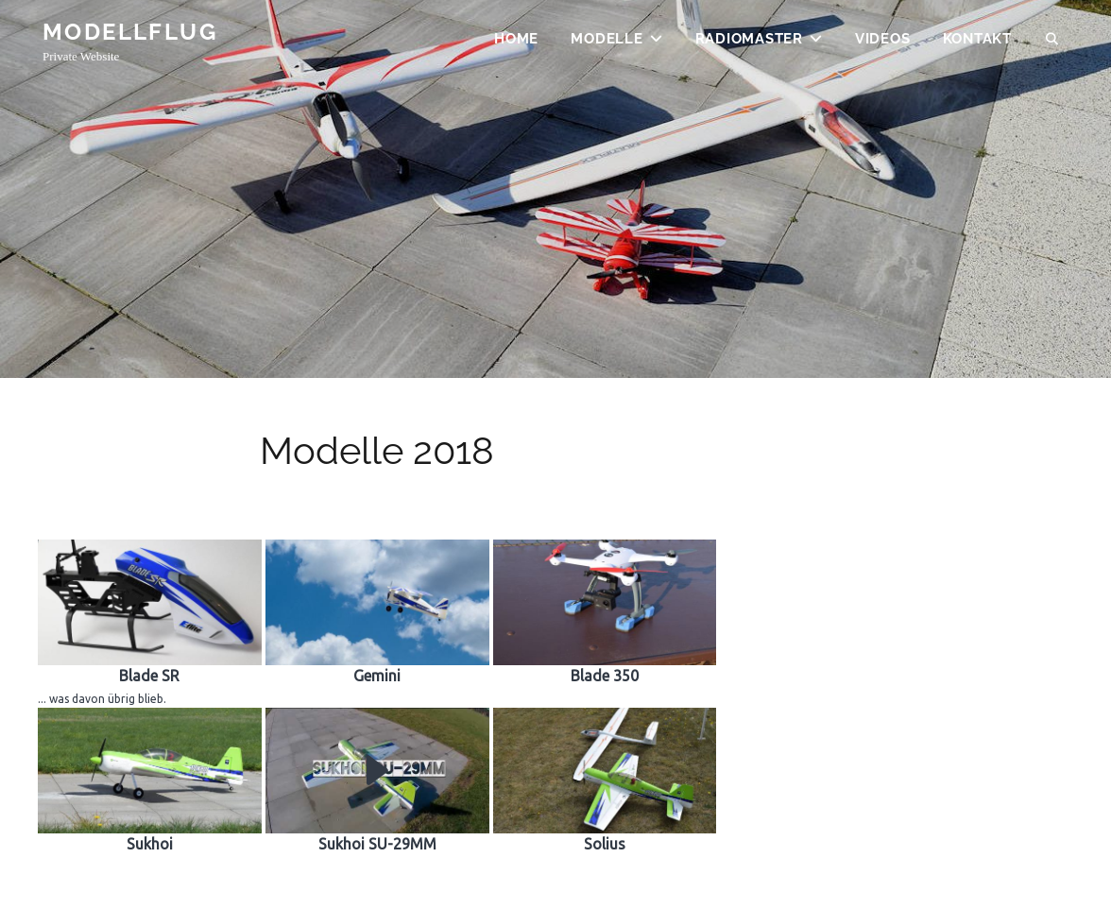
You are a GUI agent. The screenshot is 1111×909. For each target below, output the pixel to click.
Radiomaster (749, 43)
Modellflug (130, 36)
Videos (883, 43)
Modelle (606, 43)
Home (516, 43)
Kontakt (977, 43)
